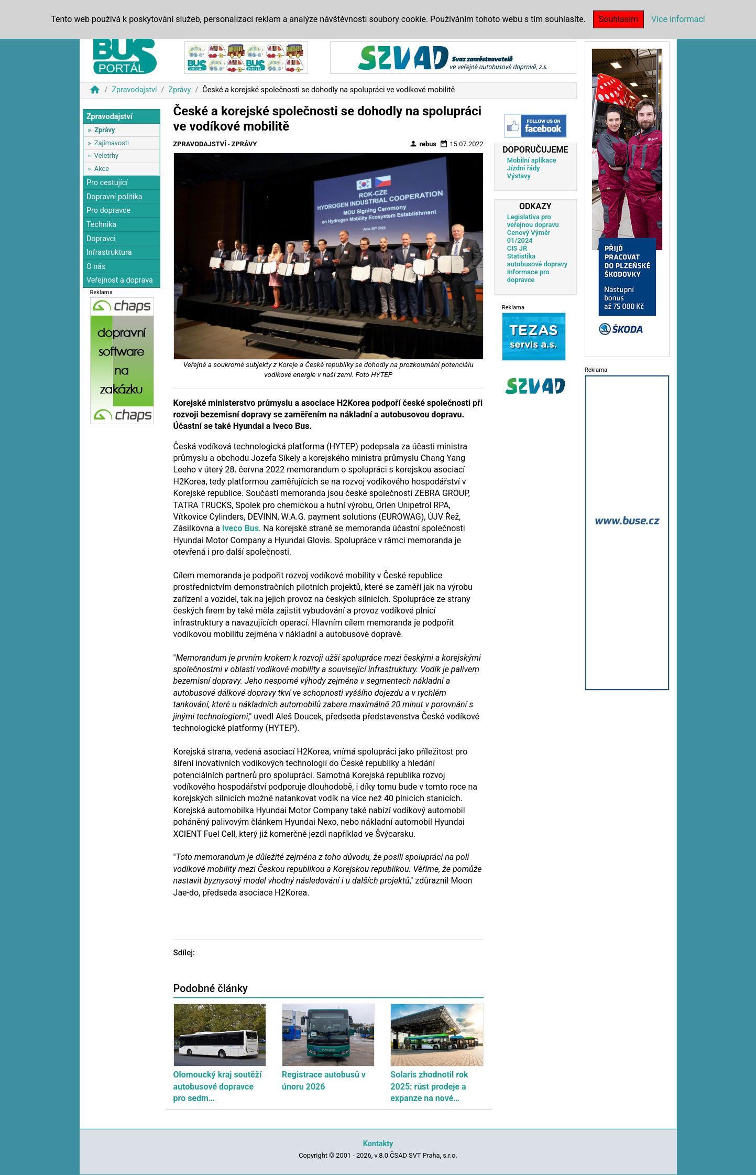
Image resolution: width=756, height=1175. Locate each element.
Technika (101, 224)
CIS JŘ (517, 248)
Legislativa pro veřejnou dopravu (533, 221)
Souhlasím (618, 19)
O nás (96, 266)
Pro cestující (107, 182)
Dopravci (101, 238)
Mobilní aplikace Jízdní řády (531, 164)
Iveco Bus (240, 528)
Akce (101, 169)
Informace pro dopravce (528, 276)
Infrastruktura (109, 252)
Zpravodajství (134, 89)
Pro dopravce (108, 210)
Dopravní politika (114, 196)
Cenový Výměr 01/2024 (529, 236)
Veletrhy (106, 155)
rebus (422, 143)
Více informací (678, 19)
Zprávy (180, 89)
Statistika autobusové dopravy (537, 260)
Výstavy (519, 176)
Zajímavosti (111, 143)
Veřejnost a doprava (119, 280)
